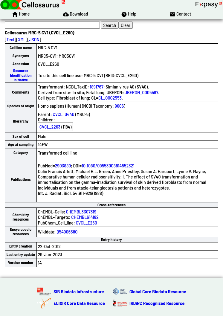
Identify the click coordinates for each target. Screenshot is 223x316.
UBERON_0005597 (141, 92)
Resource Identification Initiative (20, 75)
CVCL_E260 (86, 222)
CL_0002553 (110, 97)
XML (22, 39)
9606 (119, 106)
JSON (34, 39)
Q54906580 (66, 231)
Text (11, 39)
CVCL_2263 (49, 126)
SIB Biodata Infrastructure (79, 291)
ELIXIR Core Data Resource (79, 303)
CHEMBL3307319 (81, 211)
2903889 (63, 165)
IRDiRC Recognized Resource (156, 303)
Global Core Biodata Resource (157, 291)
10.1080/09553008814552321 (108, 165)
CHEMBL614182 (84, 217)
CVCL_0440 (63, 114)
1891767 (96, 86)
